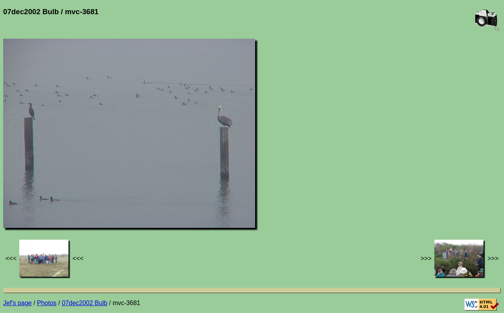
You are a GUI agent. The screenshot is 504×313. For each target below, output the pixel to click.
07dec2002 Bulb (84, 303)
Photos (47, 303)
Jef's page (17, 303)
